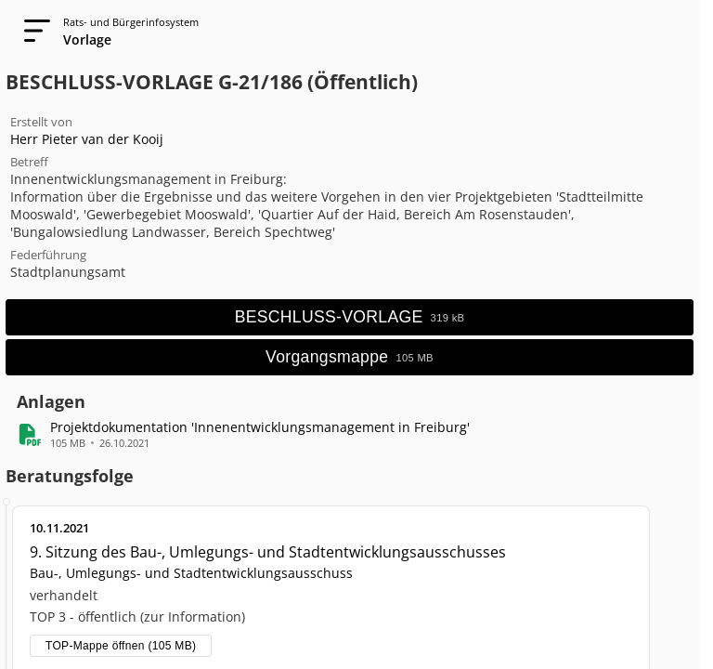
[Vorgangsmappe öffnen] (350, 357)
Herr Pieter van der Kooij (86, 139)
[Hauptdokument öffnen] (350, 317)
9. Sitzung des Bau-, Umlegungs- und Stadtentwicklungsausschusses (268, 552)
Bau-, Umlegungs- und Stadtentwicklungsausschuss (191, 573)
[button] (260, 427)
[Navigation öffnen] (31, 31)
